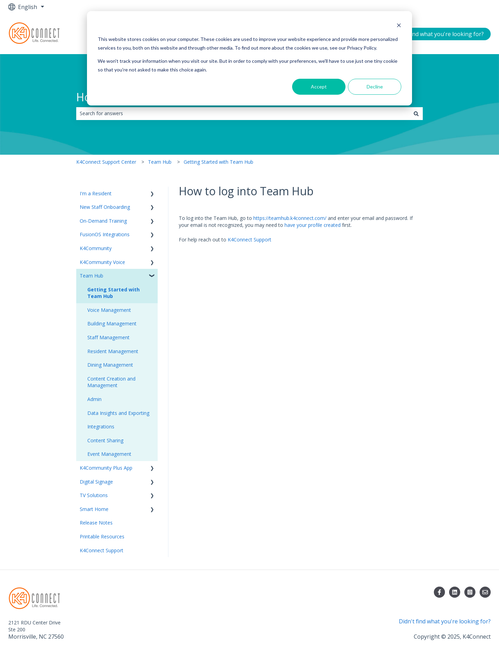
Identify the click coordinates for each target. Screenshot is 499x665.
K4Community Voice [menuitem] (102, 262)
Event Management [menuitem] (109, 454)
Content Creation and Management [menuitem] (111, 382)
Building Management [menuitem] (112, 323)
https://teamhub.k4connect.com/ (289, 218)
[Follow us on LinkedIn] (454, 592)
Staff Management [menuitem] (108, 337)
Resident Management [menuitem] (112, 351)
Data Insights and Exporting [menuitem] (118, 413)
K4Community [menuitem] (96, 248)
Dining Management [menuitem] (110, 364)
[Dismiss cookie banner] (398, 26)
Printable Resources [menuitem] (102, 536)
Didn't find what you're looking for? (438, 34)
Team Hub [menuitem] (91, 275)
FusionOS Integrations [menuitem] (105, 234)
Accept (319, 86)
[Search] (416, 113)
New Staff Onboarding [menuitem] (105, 207)
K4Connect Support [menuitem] (101, 550)
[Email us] (485, 592)
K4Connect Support (249, 239)
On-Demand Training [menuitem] (103, 221)
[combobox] (243, 113)
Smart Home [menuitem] (94, 509)
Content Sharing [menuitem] (105, 440)
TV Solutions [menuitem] (94, 495)
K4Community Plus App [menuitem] (106, 467)
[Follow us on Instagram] (469, 592)
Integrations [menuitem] (100, 426)
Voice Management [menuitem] (109, 310)
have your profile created (312, 225)
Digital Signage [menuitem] (96, 481)
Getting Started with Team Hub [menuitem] (113, 293)
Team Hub (160, 162)
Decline (375, 86)
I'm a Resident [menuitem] (96, 193)
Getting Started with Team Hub (218, 162)
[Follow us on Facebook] (439, 592)
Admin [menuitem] (94, 399)
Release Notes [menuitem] (96, 522)
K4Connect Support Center (106, 162)
